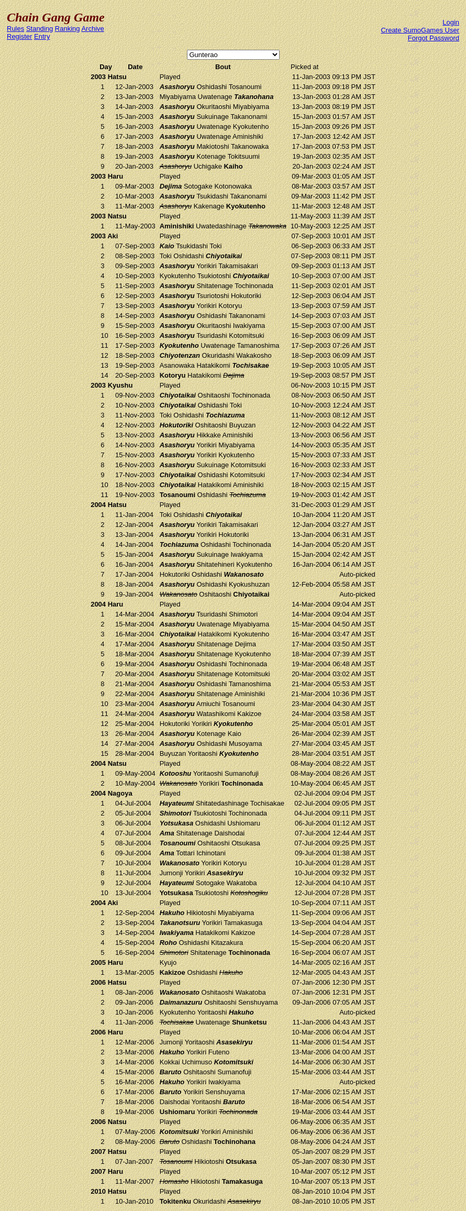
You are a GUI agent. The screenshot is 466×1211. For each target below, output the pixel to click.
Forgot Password (433, 38)
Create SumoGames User (420, 30)
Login (450, 22)
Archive (92, 28)
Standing (39, 28)
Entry (42, 36)
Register (19, 36)
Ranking (67, 28)
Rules (15, 28)
